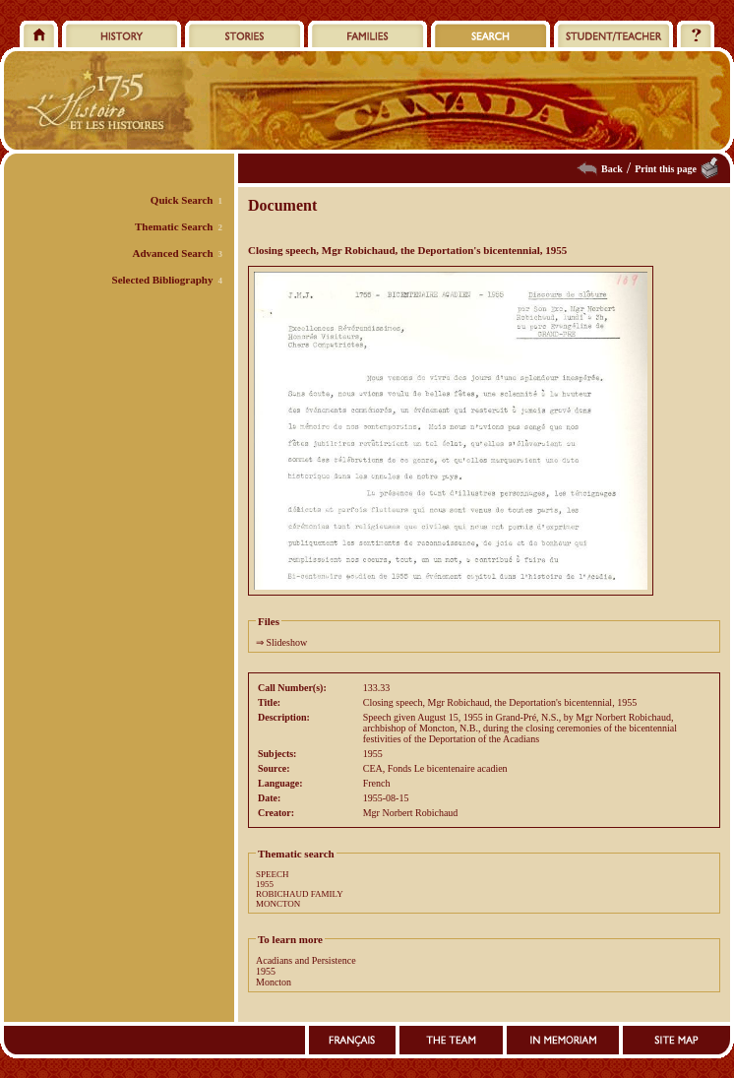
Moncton (273, 982)
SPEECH (272, 874)
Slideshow (287, 642)
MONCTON (278, 904)
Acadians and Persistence (306, 960)
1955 (265, 884)
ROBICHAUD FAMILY (299, 894)
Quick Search (182, 200)
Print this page (666, 168)
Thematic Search (174, 226)
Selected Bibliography (163, 279)
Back (612, 168)
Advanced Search (173, 253)
